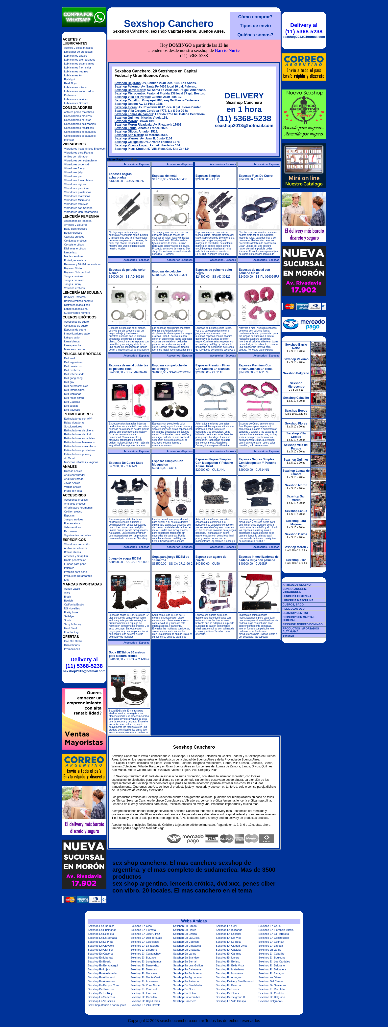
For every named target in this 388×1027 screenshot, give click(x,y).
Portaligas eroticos (75, 260)
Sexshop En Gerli (226, 925)
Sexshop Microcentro (130, 71)
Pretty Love (71, 612)
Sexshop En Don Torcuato (146, 937)
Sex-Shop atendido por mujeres (107, 1005)
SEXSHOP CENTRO (295, 612)
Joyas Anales (72, 482)
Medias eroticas (73, 256)
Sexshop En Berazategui (103, 965)
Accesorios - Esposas (136, 142)
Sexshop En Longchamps (145, 961)
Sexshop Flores (126, 85)
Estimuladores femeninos (79, 442)
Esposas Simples (207, 153)
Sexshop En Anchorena (187, 973)
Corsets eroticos (74, 244)
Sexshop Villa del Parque (132, 74)
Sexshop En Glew (141, 925)
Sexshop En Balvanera (187, 969)
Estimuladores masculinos (80, 446)
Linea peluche (72, 345)
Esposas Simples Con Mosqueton (167, 440)
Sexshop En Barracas (143, 969)
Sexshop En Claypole (101, 945)
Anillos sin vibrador (75, 548)
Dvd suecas (71, 405)
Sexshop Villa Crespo (130, 88)
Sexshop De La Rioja (100, 993)
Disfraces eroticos (75, 248)
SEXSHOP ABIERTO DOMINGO (303, 624)
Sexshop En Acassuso (101, 981)
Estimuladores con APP (78, 418)
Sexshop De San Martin (187, 985)
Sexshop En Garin (270, 925)
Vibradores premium (76, 188)
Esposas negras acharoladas (120, 153)
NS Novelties (72, 608)
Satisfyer (69, 616)
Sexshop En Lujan (99, 969)
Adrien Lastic (72, 588)
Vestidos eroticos (74, 288)
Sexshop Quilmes (127, 95)
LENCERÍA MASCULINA (298, 600)
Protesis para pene (75, 571)
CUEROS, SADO (293, 604)
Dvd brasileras (72, 366)
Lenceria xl (70, 252)
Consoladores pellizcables (80, 123)
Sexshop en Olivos (270, 977)
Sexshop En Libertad (100, 957)
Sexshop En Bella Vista (230, 965)
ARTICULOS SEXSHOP (297, 584)
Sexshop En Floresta (143, 929)
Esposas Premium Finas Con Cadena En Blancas (212, 344)
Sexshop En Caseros (100, 953)
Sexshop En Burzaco (143, 957)
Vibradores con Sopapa (78, 207)
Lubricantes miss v (75, 87)
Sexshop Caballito (127, 78)
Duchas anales (73, 470)
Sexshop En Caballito (272, 953)
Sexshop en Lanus (270, 949)
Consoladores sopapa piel (80, 135)
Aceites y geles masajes (78, 47)
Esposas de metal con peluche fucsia (254, 249)
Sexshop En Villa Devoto (145, 1005)
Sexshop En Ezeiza (185, 933)
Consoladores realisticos (79, 127)
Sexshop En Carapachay (145, 953)
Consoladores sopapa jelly (80, 131)
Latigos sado (71, 337)
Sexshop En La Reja (228, 941)
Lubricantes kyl (73, 75)
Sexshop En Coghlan (186, 941)
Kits (66, 579)
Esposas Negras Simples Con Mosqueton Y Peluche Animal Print (214, 440)
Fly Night (69, 79)
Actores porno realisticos (79, 112)
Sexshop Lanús (126, 106)
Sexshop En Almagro (271, 973)
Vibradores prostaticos (77, 192)
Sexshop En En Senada (102, 937)
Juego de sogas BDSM (125, 536)
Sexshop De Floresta (143, 993)
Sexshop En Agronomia (187, 977)
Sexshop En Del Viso (228, 937)
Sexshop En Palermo (186, 981)
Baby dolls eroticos (75, 228)
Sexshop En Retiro (184, 993)
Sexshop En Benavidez (144, 965)
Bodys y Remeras (75, 296)
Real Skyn (70, 83)
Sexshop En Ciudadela (187, 945)
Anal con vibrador (74, 474)
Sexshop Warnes (126, 116)
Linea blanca (71, 341)
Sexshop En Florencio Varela (276, 929)
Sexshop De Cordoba (272, 993)
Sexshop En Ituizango (229, 929)
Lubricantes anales (75, 55)
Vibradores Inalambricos (78, 180)
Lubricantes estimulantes (79, 63)
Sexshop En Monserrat (144, 973)
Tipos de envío (255, 25)
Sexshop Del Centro (271, 981)
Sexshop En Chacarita (186, 949)
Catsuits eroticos (74, 236)
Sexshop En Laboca (271, 945)
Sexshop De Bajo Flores (145, 1001)
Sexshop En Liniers (227, 957)
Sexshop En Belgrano (272, 965)
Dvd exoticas (72, 370)
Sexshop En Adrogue (228, 977)
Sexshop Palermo (127, 64)
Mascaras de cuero (75, 349)
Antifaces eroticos (75, 503)
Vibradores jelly (73, 172)
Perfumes (70, 95)
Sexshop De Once (184, 989)
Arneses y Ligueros (75, 224)
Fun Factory (71, 632)
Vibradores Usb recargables (81, 211)
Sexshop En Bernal (184, 961)
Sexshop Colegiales (129, 119)
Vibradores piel (73, 176)
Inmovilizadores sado (77, 333)
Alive (67, 592)
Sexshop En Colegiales (144, 941)
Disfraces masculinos (77, 304)
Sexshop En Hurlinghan (102, 929)
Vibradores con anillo (77, 544)
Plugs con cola (73, 490)
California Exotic (74, 604)
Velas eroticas (72, 527)
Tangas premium (74, 280)
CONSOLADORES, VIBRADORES (295, 590)
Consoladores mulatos (77, 119)
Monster (69, 139)
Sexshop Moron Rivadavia (133, 102)
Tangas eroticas (73, 276)
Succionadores (73, 426)
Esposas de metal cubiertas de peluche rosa (128, 344)
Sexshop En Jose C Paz (145, 933)
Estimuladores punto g (77, 454)
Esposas (69, 515)
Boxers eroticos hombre (78, 300)
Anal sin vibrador (74, 478)
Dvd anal (69, 358)
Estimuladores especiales (79, 438)
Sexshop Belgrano (128, 61)
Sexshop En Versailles (186, 997)
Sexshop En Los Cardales (274, 961)
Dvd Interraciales (74, 389)
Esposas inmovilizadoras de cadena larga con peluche (259, 536)
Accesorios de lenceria (78, 220)
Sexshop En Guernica (101, 925)
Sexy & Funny (72, 624)
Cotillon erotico (73, 511)
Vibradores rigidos (75, 184)
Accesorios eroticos (76, 499)
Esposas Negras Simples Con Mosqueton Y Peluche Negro (257, 440)
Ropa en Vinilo (73, 268)
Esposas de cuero (75, 329)
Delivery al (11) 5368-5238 (84, 662)
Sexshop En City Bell (100, 949)
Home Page (115, 137)
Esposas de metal (164, 153)
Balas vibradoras (74, 422)
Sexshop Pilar (124, 126)
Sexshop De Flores (227, 993)
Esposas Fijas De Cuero (256, 153)
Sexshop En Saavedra (101, 997)
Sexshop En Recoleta (272, 989)
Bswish (68, 600)
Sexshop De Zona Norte (145, 985)
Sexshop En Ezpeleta (101, 933)
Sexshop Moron (126, 99)
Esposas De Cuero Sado (126, 440)
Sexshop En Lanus (184, 953)
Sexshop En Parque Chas (103, 985)
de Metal (69, 458)
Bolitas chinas (72, 552)
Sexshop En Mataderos (230, 969)
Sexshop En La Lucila (186, 937)
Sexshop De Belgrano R (230, 997)
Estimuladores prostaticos (79, 450)
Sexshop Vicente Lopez (131, 123)
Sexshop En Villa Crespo (231, 1001)
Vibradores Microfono (77, 200)
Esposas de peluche (166, 249)
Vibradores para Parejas (78, 152)
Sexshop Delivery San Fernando (235, 981)
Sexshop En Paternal (228, 985)
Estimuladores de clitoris (79, 430)
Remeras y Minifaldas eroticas (82, 264)
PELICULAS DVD (294, 608)
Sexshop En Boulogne (272, 957)
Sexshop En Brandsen (186, 957)
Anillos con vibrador (76, 156)
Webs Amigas (194, 921)
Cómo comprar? (255, 16)
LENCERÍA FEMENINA (297, 596)
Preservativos (72, 523)
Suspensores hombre (77, 312)
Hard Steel (70, 628)
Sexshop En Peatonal (143, 989)
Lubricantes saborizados (79, 91)
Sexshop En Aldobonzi (101, 977)
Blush (67, 596)
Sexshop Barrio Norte (130, 67)
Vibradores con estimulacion (81, 160)
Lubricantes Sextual (76, 103)
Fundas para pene (75, 563)
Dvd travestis (72, 409)
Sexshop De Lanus (227, 989)
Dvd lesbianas (72, 393)
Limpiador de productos (78, 51)
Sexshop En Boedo (99, 961)
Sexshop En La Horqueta (274, 933)
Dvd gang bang (73, 378)
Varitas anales (72, 486)
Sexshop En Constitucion (274, 937)
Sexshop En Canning (228, 953)
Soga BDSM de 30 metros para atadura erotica (127, 631)
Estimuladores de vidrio (78, 434)
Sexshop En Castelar (228, 949)
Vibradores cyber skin (77, 164)
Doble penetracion (75, 559)
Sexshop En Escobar (228, 933)
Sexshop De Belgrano (272, 997)
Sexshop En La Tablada (144, 945)
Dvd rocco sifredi (74, 397)
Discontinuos (72, 645)
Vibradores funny (74, 168)
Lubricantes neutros (76, 71)
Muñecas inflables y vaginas (81, 462)
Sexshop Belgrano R (271, 1001)
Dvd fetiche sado (74, 374)
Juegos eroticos (73, 519)
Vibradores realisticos (77, 196)
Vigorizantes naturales (77, 535)
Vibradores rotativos (76, 203)
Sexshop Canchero (169, 23)
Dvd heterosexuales (76, 385)
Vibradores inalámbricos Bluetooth (84, 148)
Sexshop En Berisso (228, 961)
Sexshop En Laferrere (143, 949)
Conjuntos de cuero (76, 325)
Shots (67, 620)
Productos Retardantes (78, 575)
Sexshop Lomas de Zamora (134, 92)
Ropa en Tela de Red (77, 272)
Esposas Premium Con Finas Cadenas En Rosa (255, 344)
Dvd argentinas (73, 362)
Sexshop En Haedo (185, 925)
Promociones (72, 648)
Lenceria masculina (76, 308)
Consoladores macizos (78, 115)
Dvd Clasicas (72, 401)
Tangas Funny (72, 284)
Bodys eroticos (73, 232)
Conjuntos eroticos (75, 240)
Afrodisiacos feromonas (78, 507)
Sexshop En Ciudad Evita (231, 945)
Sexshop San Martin (129, 112)
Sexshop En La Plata (100, 941)
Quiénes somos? (255, 34)
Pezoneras (70, 531)
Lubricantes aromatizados (79, 59)
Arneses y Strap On (76, 556)
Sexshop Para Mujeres (296, 522)
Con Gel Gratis (73, 641)
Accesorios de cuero (76, 321)
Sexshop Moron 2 (296, 547)
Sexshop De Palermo (101, 989)
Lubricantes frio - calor (77, 67)
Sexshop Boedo (126, 81)
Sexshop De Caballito (143, 997)
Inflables (69, 567)
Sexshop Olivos (126, 109)
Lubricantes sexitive (76, 99)
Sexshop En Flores (184, 929)
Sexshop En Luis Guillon (188, 965)
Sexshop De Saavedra (272, 985)
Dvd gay (69, 381)
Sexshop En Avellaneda (102, 973)
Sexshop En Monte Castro (146, 977)
